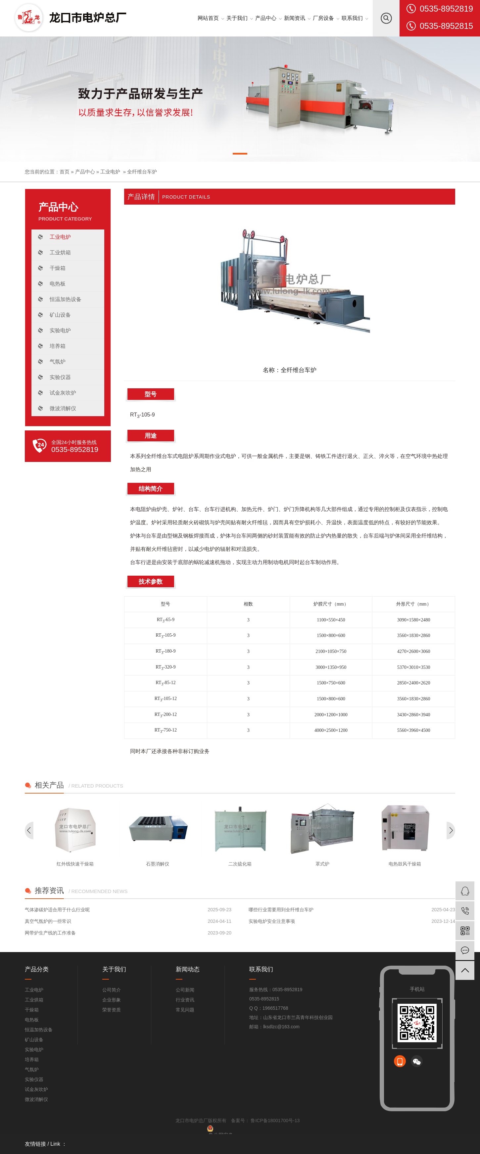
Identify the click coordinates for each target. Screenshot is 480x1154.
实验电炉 (60, 330)
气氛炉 (58, 361)
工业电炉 (110, 171)
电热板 (58, 284)
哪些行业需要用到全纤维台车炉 (281, 909)
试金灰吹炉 (63, 393)
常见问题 (185, 1009)
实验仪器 (60, 377)
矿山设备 (60, 315)
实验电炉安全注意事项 (272, 921)
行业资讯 (185, 999)
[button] (240, 155)
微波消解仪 (63, 408)
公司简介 (111, 990)
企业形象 (111, 999)
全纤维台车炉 (142, 171)
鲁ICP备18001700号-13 (275, 1120)
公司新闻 (185, 990)
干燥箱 (58, 268)
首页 (65, 171)
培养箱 (58, 346)
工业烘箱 (60, 252)
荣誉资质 (111, 1009)
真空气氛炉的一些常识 (48, 921)
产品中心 (85, 171)
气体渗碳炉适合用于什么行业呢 (57, 909)
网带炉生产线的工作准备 (50, 932)
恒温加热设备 (65, 299)
